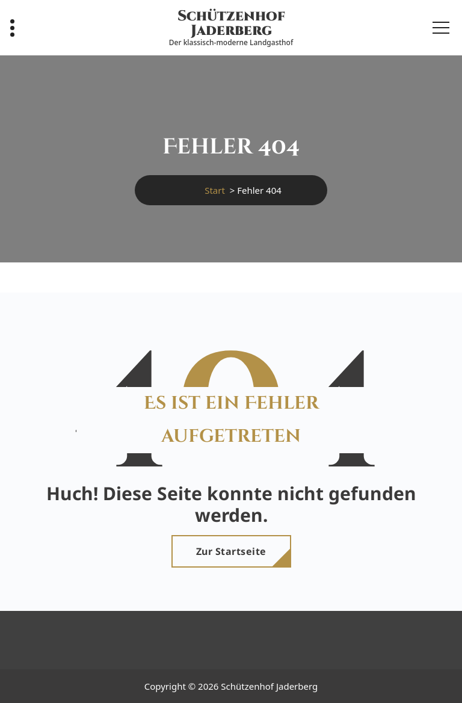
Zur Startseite (231, 551)
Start (215, 190)
